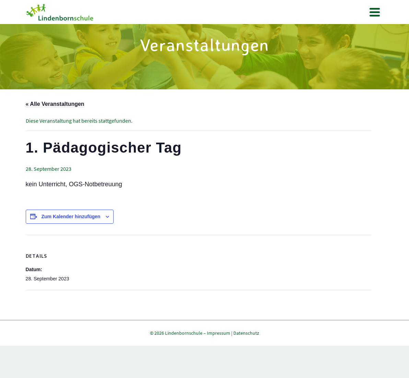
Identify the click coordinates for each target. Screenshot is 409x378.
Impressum (218, 333)
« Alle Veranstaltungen (55, 104)
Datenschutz (246, 333)
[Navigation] (374, 12)
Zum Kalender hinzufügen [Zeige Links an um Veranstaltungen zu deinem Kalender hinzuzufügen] (70, 216)
